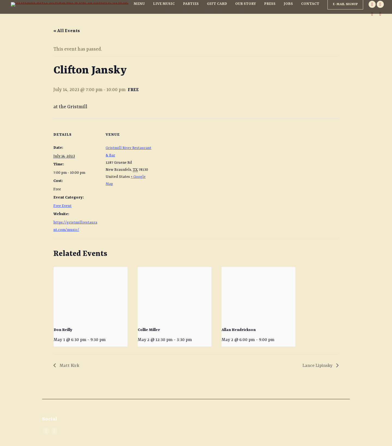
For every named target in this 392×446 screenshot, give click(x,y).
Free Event (62, 206)
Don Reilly (63, 330)
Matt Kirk (69, 365)
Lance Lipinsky (317, 365)
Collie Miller (149, 330)
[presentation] (90, 294)
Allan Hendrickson (239, 330)
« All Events (66, 31)
